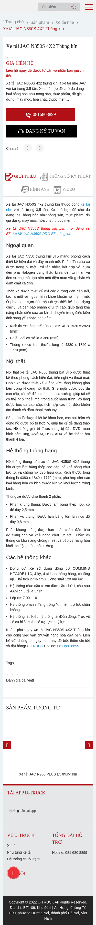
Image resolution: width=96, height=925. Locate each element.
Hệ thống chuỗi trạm (23, 859)
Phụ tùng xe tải (19, 852)
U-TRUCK (35, 646)
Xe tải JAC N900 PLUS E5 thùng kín (48, 774)
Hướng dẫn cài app (22, 811)
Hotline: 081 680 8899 (69, 852)
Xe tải (11, 846)
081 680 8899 (68, 646)
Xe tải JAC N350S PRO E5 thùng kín (42, 234)
